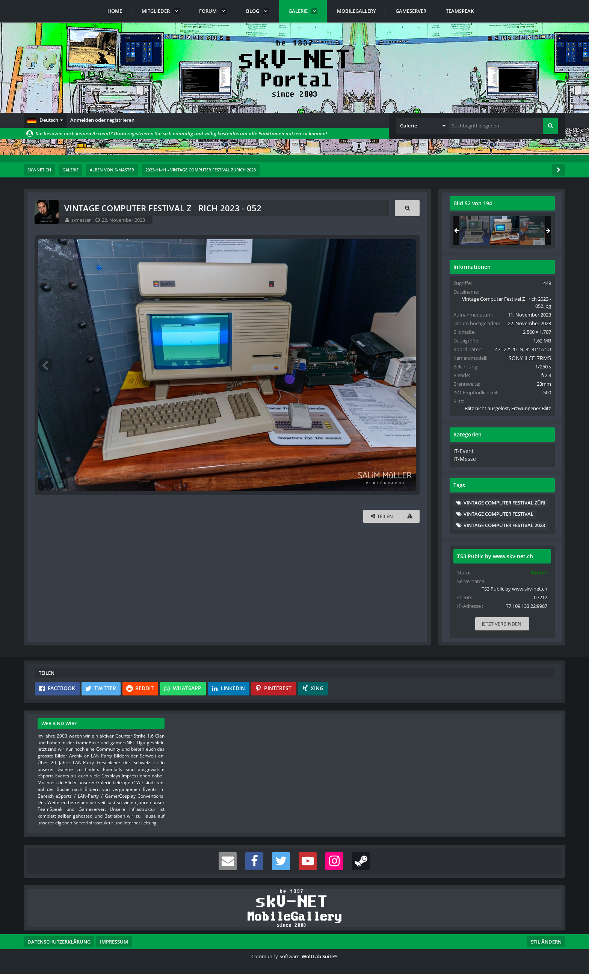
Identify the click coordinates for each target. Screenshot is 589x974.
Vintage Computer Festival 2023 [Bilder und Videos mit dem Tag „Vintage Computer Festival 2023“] (503, 524)
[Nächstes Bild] (407, 364)
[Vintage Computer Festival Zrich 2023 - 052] (503, 230)
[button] (45, 120)
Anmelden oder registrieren (102, 120)
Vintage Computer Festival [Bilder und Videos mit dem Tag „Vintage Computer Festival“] (498, 512)
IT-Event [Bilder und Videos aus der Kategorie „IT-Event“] (462, 450)
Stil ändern (546, 940)
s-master (81, 220)
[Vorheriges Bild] (46, 364)
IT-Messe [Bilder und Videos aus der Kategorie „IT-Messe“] (463, 457)
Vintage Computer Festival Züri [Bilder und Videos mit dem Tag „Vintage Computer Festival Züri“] (504, 501)
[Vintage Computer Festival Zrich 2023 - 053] (533, 230)
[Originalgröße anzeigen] (406, 208)
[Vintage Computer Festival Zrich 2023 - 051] (474, 230)
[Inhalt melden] (409, 515)
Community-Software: (294, 955)
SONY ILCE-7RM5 (531, 357)
